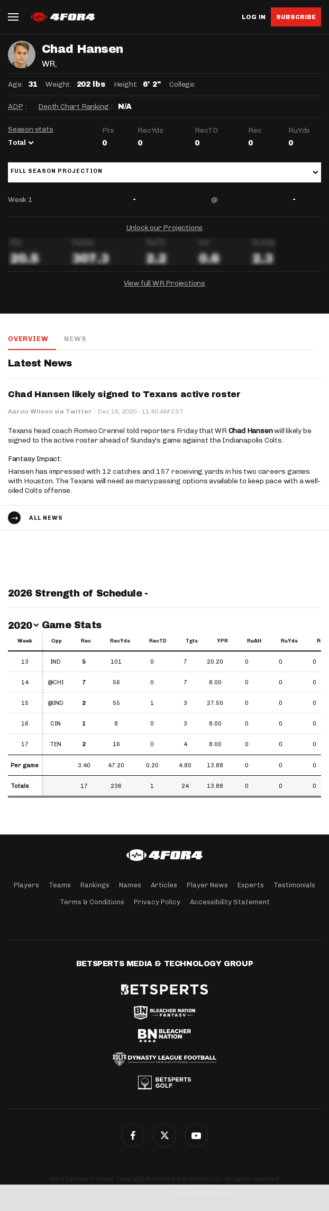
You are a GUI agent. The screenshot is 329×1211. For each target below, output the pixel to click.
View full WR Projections (164, 283)
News (75, 339)
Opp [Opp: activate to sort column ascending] (56, 641)
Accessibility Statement (230, 902)
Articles (164, 885)
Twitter (164, 1135)
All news (46, 518)
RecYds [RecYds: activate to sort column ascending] (120, 641)
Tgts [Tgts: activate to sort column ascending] (192, 641)
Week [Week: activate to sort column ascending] (24, 641)
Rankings (94, 885)
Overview (28, 339)
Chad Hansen (251, 430)
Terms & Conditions (92, 902)
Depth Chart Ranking (73, 106)
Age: (15, 84)
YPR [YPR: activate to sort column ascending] (222, 641)
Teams (60, 885)
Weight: (58, 84)
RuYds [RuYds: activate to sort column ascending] (289, 641)
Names (130, 885)
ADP (15, 106)
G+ (196, 1135)
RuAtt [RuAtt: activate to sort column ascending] (254, 641)
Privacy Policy (157, 902)
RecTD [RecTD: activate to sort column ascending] (158, 641)
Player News (207, 885)
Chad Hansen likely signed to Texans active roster (124, 394)
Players (26, 885)
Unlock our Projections (164, 227)
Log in (254, 17)
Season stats (30, 129)
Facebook (133, 1135)
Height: (126, 84)
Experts (250, 885)
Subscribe (296, 17)
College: (182, 84)
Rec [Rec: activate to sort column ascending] (86, 641)
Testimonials (294, 885)
